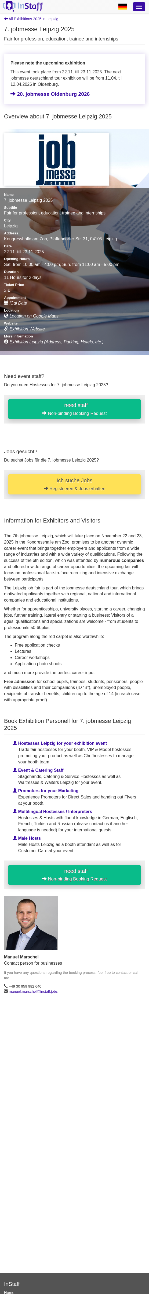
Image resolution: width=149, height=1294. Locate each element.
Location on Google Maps (31, 316)
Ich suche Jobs (75, 484)
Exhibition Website (24, 329)
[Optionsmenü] (139, 6)
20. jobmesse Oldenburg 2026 (50, 94)
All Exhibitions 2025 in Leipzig (31, 19)
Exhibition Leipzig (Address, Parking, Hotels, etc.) (54, 342)
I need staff (74, 409)
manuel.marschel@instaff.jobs (33, 991)
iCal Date (15, 303)
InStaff (12, 1284)
